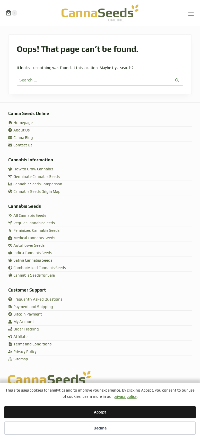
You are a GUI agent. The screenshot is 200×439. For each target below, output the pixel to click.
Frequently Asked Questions (35, 299)
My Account (21, 322)
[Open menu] (191, 13)
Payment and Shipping (30, 307)
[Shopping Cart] (11, 13)
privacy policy (125, 397)
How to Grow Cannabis (30, 169)
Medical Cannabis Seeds (31, 238)
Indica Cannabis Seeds (30, 253)
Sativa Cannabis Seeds (30, 260)
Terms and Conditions (29, 344)
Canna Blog (20, 138)
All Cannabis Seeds (27, 216)
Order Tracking (23, 329)
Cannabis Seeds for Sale (31, 275)
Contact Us (20, 145)
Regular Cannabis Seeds (31, 223)
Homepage (20, 123)
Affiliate (18, 337)
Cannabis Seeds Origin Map (34, 192)
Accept (100, 412)
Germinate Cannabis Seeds (34, 177)
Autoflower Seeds (26, 245)
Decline (100, 428)
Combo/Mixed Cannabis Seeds (37, 268)
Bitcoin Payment (25, 314)
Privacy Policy (22, 352)
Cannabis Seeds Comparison (35, 184)
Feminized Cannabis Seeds (33, 231)
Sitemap (18, 359)
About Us (19, 130)
